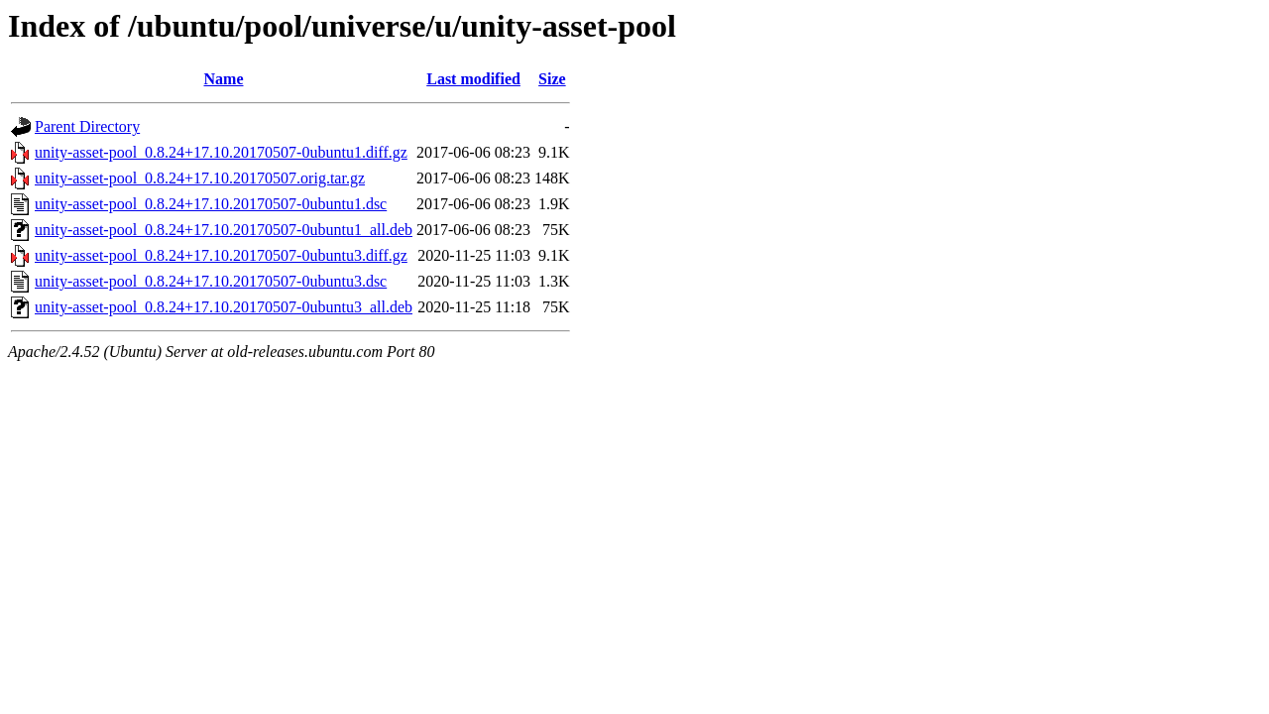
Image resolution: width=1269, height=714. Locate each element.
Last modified (473, 78)
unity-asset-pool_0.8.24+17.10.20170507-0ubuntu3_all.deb (223, 306)
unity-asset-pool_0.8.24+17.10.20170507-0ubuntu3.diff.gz (221, 255)
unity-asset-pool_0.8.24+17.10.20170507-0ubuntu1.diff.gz (221, 152)
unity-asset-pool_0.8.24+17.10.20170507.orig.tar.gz (200, 178)
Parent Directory (87, 126)
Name (224, 78)
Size (552, 78)
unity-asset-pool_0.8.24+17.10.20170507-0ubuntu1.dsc (211, 203)
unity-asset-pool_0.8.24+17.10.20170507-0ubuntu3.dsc (211, 281)
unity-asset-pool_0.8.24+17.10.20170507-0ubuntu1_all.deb (223, 229)
